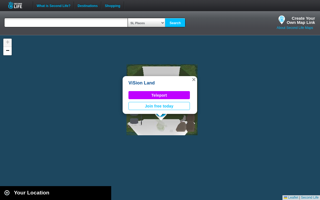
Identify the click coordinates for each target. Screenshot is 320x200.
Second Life (18, 5)
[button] (193, 79)
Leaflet (291, 197)
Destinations (88, 5)
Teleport (159, 95)
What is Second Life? (53, 5)
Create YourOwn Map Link (301, 20)
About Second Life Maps (295, 28)
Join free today (159, 106)
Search (175, 23)
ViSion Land (141, 83)
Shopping (112, 5)
